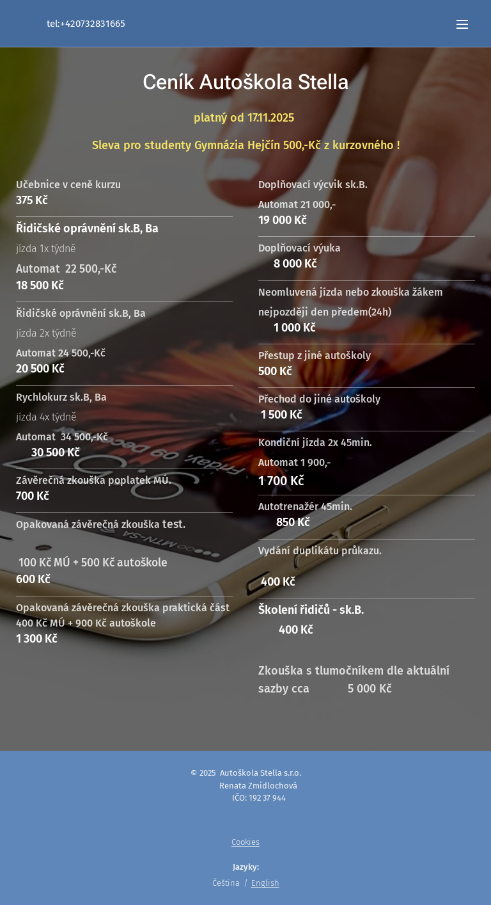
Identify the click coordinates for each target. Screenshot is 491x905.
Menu (462, 24)
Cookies (245, 842)
